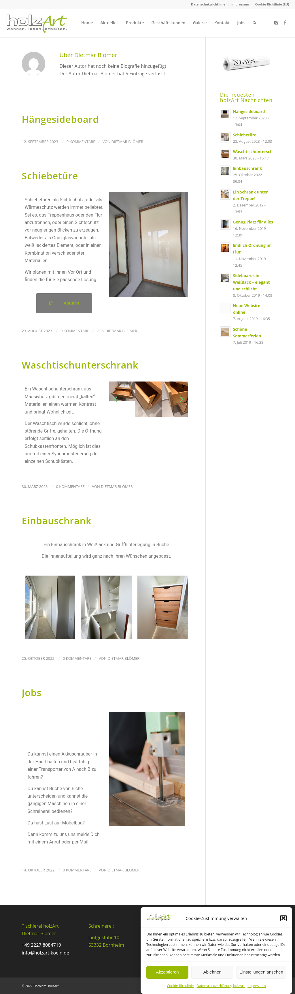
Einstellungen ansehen (261, 971)
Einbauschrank (57, 520)
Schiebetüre (50, 176)
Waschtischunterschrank (80, 365)
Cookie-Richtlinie (180, 985)
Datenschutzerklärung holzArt (220, 985)
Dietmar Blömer (127, 141)
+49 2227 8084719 (41, 945)
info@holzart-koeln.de (45, 953)
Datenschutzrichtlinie (208, 4)
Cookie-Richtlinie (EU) (272, 4)
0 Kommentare (81, 141)
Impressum (256, 985)
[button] (283, 918)
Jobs (32, 692)
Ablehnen (212, 971)
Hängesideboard (60, 119)
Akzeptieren (167, 971)
